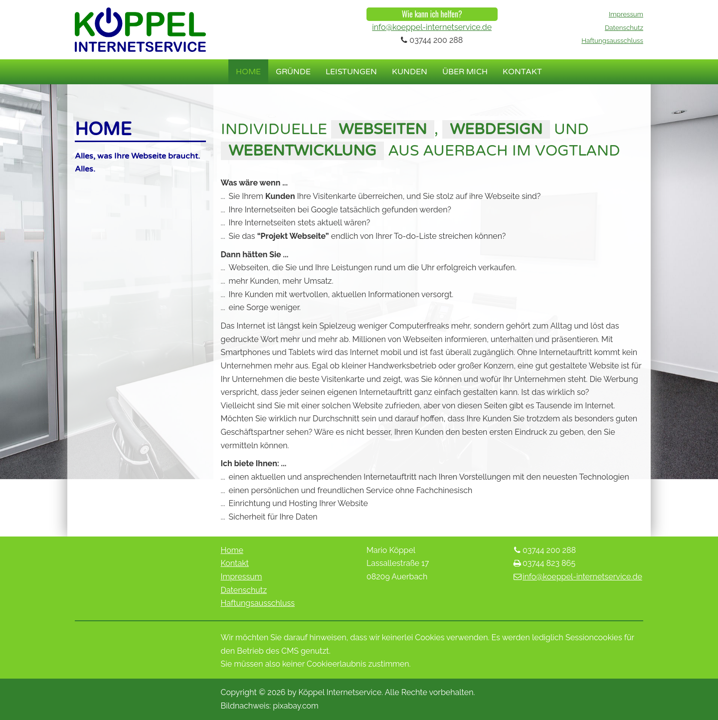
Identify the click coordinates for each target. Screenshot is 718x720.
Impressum (626, 14)
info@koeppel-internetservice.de (432, 27)
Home (248, 72)
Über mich (465, 72)
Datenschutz (624, 27)
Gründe (293, 72)
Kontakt (522, 72)
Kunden (409, 72)
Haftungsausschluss (612, 40)
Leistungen (351, 72)
